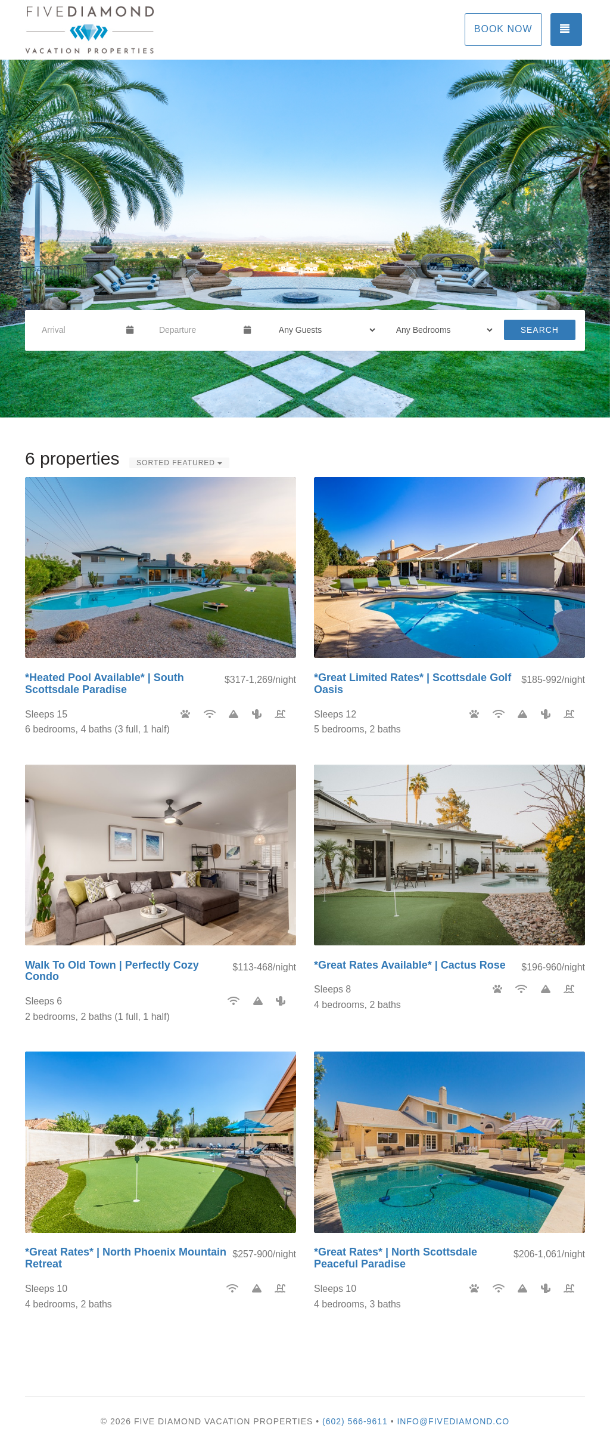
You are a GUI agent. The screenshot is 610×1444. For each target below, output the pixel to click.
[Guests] (323, 330)
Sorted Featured (179, 463)
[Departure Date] (196, 330)
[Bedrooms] (440, 330)
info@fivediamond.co (453, 1421)
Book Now (503, 29)
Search (540, 330)
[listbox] (305, 239)
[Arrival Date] (79, 330)
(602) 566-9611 (355, 1421)
